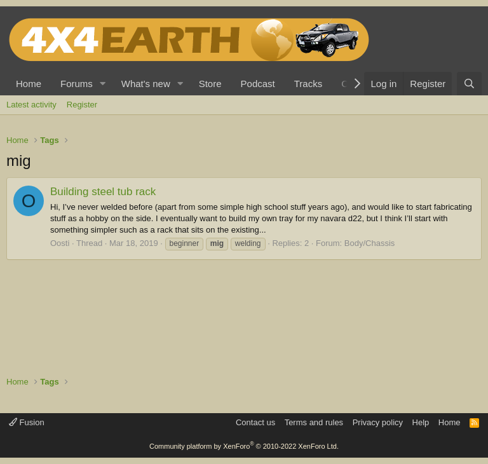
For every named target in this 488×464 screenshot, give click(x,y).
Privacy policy (378, 422)
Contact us (255, 422)
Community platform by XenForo (244, 446)
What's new (145, 83)
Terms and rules (314, 422)
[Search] (469, 83)
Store (210, 83)
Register (82, 104)
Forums (76, 83)
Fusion (26, 422)
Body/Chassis (369, 243)
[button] (103, 83)
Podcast (258, 83)
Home (28, 83)
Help (421, 422)
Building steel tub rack (103, 192)
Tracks (308, 83)
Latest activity (31, 104)
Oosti (59, 243)
